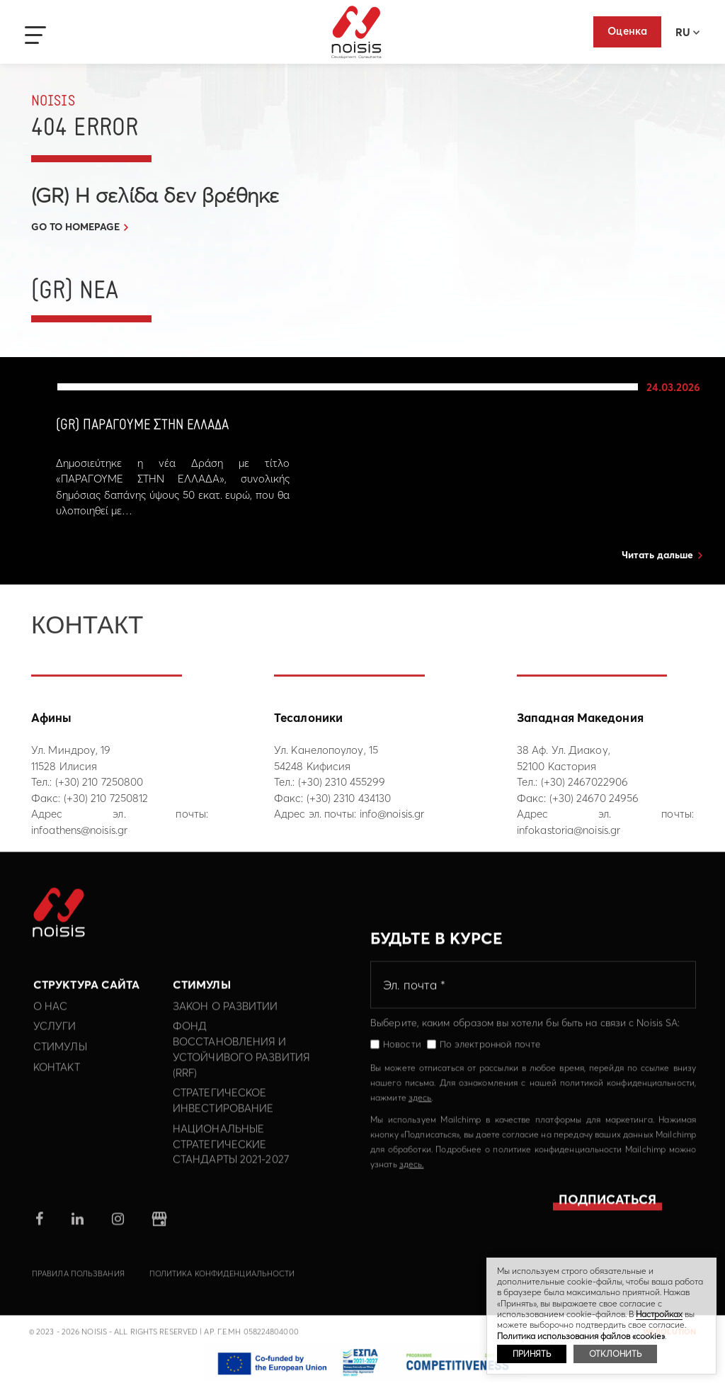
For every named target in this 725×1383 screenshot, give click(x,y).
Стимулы (60, 1057)
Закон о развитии (225, 1017)
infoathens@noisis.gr (79, 830)
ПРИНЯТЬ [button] (532, 1353)
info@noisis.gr (392, 813)
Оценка (627, 31)
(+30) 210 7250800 (99, 782)
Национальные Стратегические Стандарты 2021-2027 (231, 1155)
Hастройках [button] (659, 1314)
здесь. (411, 1175)
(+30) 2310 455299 (342, 782)
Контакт (56, 1078)
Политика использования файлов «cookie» (581, 1336)
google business (159, 1230)
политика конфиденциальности (222, 1284)
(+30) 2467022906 (585, 782)
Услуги (54, 1037)
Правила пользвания (78, 1284)
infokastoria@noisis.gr (568, 830)
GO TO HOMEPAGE (75, 226)
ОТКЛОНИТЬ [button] (615, 1353)
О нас (50, 1017)
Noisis (356, 32)
